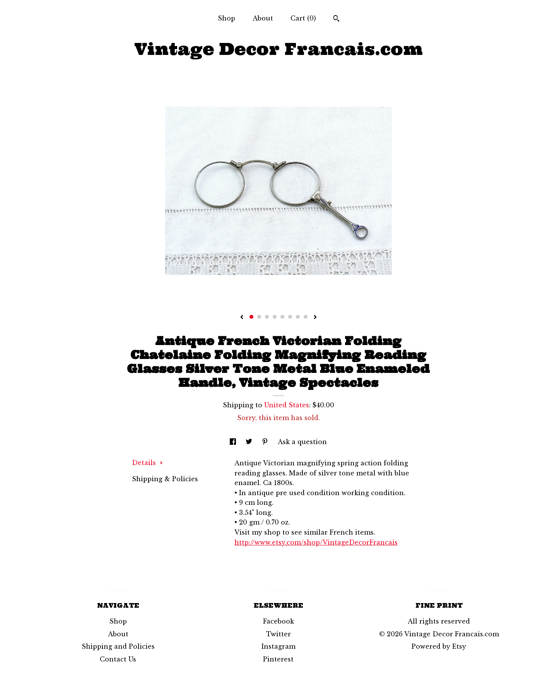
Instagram (278, 646)
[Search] (336, 19)
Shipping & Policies (165, 479)
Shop (226, 18)
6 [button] (290, 317)
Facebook (278, 621)
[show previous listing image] (242, 317)
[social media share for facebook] (234, 442)
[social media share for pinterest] (266, 442)
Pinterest (278, 659)
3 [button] (267, 317)
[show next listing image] (315, 317)
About (263, 18)
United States (286, 405)
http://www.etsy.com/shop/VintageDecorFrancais (316, 542)
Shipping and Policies (118, 646)
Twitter (278, 634)
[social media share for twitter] (250, 442)
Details (147, 463)
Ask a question (302, 442)
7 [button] (298, 317)
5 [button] (282, 317)
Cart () (303, 18)
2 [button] (259, 317)
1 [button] (251, 317)
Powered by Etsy (439, 646)
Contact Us (118, 659)
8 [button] (306, 317)
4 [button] (275, 317)
